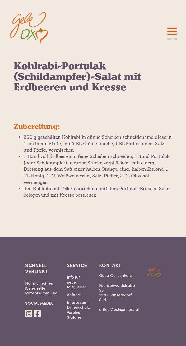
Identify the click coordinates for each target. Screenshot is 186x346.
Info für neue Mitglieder (76, 281)
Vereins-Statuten (74, 314)
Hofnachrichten (39, 283)
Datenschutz (78, 307)
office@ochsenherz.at (119, 309)
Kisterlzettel (35, 288)
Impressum (77, 302)
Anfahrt (74, 294)
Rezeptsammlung (41, 292)
